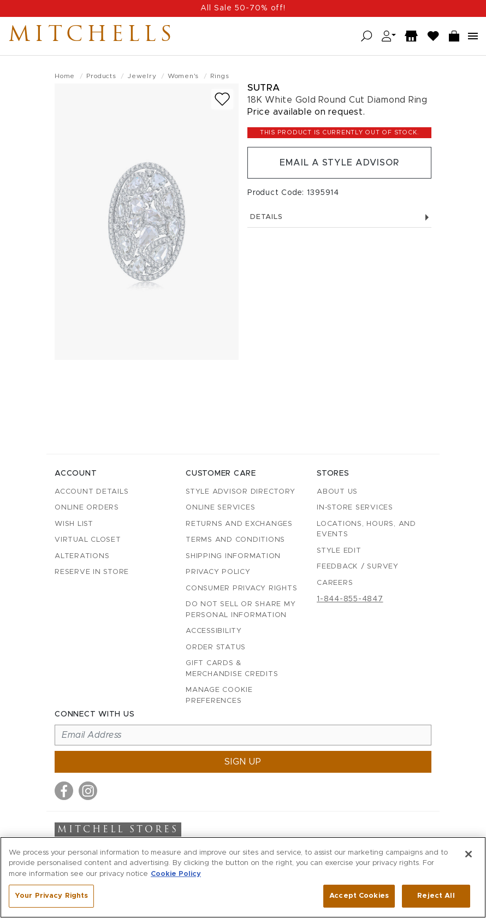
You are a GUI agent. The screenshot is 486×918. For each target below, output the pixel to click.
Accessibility (214, 631)
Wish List (74, 524)
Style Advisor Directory (240, 491)
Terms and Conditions (235, 539)
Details (339, 217)
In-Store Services (355, 507)
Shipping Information (233, 556)
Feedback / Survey (358, 566)
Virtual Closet (88, 539)
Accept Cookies (359, 895)
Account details (91, 491)
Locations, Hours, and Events (366, 529)
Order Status (216, 647)
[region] (243, 877)
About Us (337, 491)
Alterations (82, 556)
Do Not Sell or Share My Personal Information (240, 610)
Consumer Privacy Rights (241, 588)
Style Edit (339, 550)
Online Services (220, 507)
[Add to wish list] (222, 99)
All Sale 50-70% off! (243, 8)
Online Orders (87, 507)
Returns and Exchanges (239, 524)
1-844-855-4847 (350, 599)
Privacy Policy (218, 572)
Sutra (263, 87)
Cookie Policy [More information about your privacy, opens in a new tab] (176, 874)
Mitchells (92, 36)
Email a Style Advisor (339, 162)
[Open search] (366, 36)
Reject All (435, 895)
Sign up (243, 761)
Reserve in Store (92, 572)
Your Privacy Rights (51, 895)
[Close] (469, 854)
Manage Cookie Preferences (219, 695)
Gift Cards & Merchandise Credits (232, 669)
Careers (335, 583)
